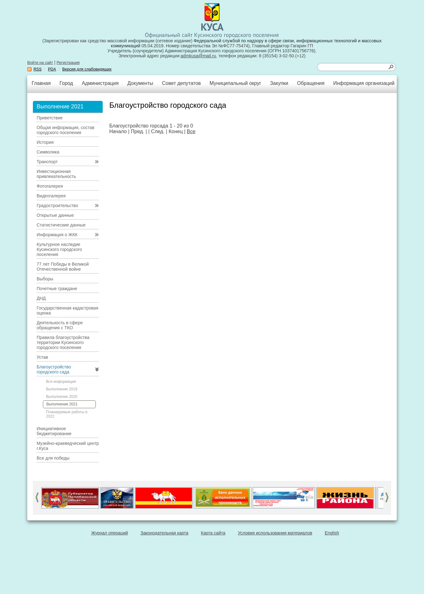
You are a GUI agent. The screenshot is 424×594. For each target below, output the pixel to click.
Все (191, 131)
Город (66, 83)
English (332, 532)
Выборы (45, 278)
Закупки (279, 83)
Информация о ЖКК (57, 234)
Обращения (310, 83)
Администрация (100, 83)
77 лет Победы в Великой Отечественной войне (63, 267)
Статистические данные (61, 224)
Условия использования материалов (275, 532)
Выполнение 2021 (62, 404)
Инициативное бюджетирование (54, 431)
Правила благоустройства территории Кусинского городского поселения (63, 342)
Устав (42, 357)
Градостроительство (57, 205)
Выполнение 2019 (61, 389)
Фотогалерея (50, 186)
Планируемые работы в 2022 (66, 414)
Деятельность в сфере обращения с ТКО (60, 325)
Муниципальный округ (235, 83)
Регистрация (68, 62)
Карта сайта (213, 532)
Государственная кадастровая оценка (67, 310)
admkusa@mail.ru (198, 55)
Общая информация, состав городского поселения (65, 130)
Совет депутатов (181, 83)
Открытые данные (55, 215)
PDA (52, 69)
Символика (48, 151)
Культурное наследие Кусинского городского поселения (59, 249)
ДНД (41, 298)
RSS (38, 69)
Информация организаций (364, 83)
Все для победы (53, 458)
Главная (41, 83)
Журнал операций (109, 532)
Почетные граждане (57, 288)
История (45, 142)
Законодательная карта (165, 532)
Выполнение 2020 (61, 396)
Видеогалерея (51, 195)
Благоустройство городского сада (54, 369)
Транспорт (47, 161)
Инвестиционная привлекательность (56, 174)
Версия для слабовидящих (87, 69)
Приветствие (50, 117)
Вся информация (61, 381)
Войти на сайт (40, 62)
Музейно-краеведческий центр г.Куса (68, 446)
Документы (140, 83)
